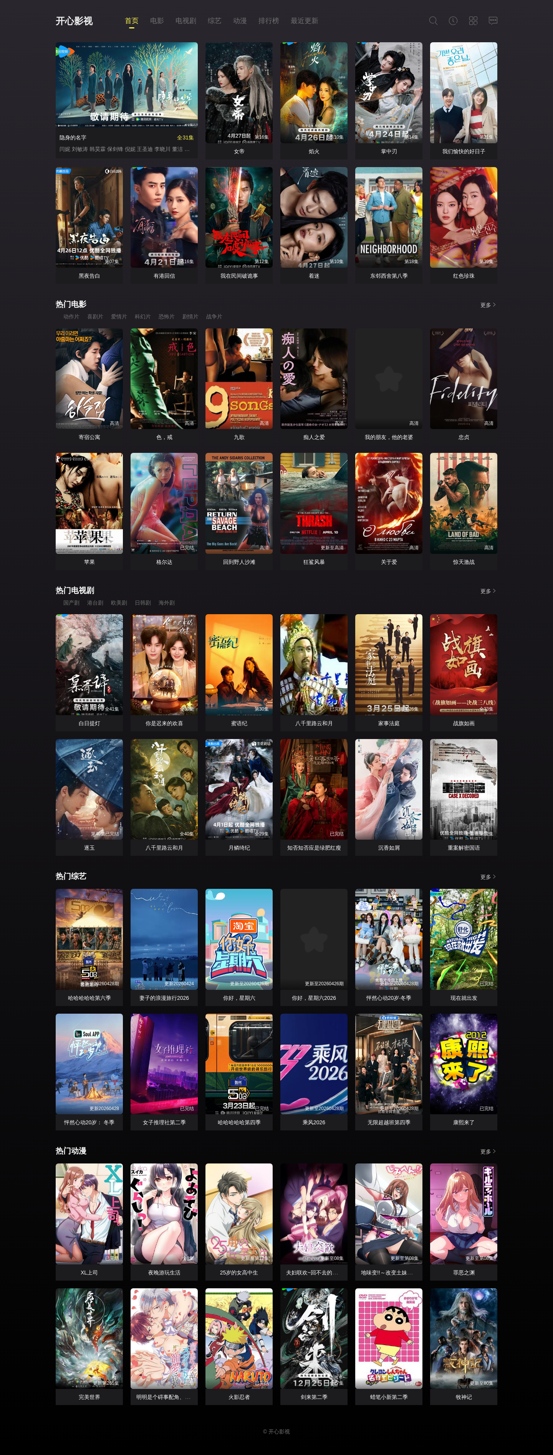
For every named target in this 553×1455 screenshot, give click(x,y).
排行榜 (268, 21)
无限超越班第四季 (389, 1122)
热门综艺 (71, 876)
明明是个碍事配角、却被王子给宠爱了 (182, 1397)
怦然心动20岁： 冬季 (89, 1122)
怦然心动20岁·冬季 (388, 998)
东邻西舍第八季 (389, 276)
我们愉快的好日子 (463, 151)
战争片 (214, 316)
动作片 (71, 316)
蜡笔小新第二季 (389, 1397)
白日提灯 (89, 723)
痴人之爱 (314, 437)
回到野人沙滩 (239, 562)
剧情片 (190, 316)
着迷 (314, 276)
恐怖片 (167, 316)
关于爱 (389, 562)
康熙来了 (464, 1122)
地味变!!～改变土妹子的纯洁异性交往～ (408, 1272)
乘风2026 (314, 1122)
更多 (488, 305)
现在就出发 (463, 998)
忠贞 (464, 437)
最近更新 (304, 21)
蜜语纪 (239, 723)
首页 (132, 21)
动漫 (240, 21)
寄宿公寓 (89, 437)
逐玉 (89, 848)
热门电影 (71, 304)
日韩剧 (143, 603)
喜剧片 (95, 316)
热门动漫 (71, 1151)
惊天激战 (464, 562)
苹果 (89, 562)
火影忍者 (239, 1397)
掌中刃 (389, 151)
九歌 (239, 437)
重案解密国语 (464, 848)
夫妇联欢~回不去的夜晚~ (316, 1272)
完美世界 (89, 1397)
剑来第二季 (314, 1397)
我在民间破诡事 (239, 276)
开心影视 (74, 21)
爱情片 (119, 316)
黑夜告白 (89, 276)
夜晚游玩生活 (164, 1272)
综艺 (215, 21)
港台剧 (95, 603)
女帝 (239, 151)
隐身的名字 (73, 137)
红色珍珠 (464, 276)
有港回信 (164, 276)
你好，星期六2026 (314, 998)
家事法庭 (389, 723)
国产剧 (71, 603)
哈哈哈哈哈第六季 (89, 998)
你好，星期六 (239, 998)
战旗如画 (464, 723)
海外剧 (167, 603)
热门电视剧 (75, 590)
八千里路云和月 (314, 723)
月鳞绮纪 (239, 848)
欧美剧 (119, 603)
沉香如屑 (389, 848)
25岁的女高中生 (239, 1272)
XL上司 (89, 1272)
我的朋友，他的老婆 (389, 437)
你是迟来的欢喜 (164, 723)
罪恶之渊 (464, 1272)
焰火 (314, 151)
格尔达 (164, 562)
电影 (157, 21)
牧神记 (464, 1397)
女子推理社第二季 (164, 1122)
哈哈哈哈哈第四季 (239, 1122)
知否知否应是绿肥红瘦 (314, 848)
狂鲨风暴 (314, 562)
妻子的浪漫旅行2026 (164, 998)
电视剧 (186, 21)
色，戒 (164, 437)
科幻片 (143, 316)
